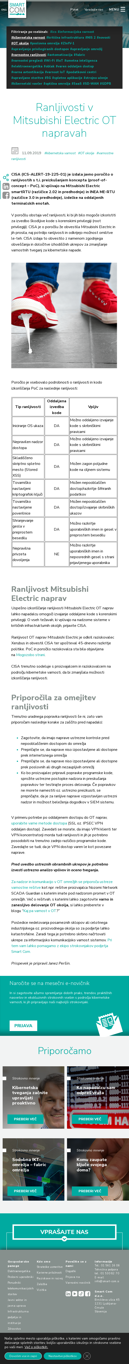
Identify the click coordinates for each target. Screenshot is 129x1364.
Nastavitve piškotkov (63, 1356)
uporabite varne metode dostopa (39, 823)
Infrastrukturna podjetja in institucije (18, 1317)
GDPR (106, 84)
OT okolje (21, 43)
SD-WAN (92, 84)
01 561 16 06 (110, 1265)
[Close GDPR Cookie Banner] (87, 1356)
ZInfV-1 (68, 43)
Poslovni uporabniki (21, 1277)
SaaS (78, 84)
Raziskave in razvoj (50, 1278)
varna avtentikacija (28, 72)
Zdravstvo (14, 1329)
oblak (50, 66)
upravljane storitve (28, 78)
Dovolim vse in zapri (23, 1356)
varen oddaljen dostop (76, 66)
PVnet (74, 10)
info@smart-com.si (107, 1281)
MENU (114, 9)
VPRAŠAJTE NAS (64, 1234)
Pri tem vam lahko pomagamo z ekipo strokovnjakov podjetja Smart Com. (61, 946)
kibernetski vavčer (27, 84)
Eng (4, 10)
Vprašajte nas (94, 10)
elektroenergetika (28, 66)
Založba (42, 1284)
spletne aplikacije (68, 78)
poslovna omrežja (46, 43)
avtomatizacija (61, 55)
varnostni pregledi (28, 61)
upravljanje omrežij (87, 49)
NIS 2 (91, 38)
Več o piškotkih (36, 1347)
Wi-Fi (50, 61)
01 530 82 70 (109, 1273)
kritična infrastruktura (66, 38)
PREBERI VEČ (25, 1119)
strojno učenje (97, 78)
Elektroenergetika (19, 1271)
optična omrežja (57, 84)
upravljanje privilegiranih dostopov (41, 49)
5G (49, 78)
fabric (80, 55)
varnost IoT (56, 72)
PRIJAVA (23, 1026)
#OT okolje (86, 153)
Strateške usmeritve (50, 1267)
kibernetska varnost (29, 38)
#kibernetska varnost (60, 153)
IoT (60, 61)
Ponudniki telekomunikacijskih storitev (21, 1288)
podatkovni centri (82, 72)
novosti (104, 38)
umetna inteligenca (81, 61)
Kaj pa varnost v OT (39, 910)
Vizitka (42, 1290)
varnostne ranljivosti (29, 55)
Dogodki (71, 1271)
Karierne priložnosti (49, 1273)
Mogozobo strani (30, 655)
